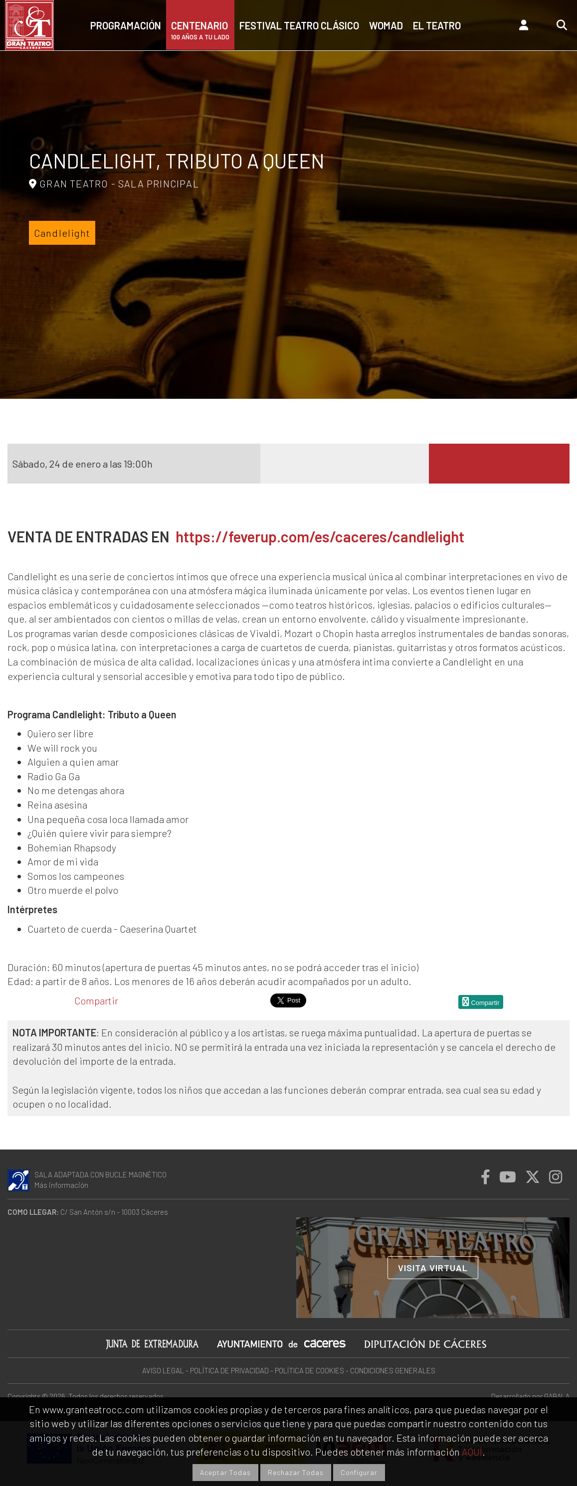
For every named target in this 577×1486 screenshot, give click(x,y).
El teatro (437, 25)
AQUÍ (472, 1452)
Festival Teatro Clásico (299, 25)
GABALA (557, 1396)
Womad (386, 25)
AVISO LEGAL (163, 1370)
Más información (61, 1184)
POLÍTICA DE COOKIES (309, 1370)
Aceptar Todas (225, 1472)
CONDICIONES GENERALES (392, 1370)
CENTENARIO (200, 30)
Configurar (359, 1472)
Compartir (96, 1000)
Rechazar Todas (296, 1472)
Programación (125, 25)
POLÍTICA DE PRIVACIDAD (229, 1370)
